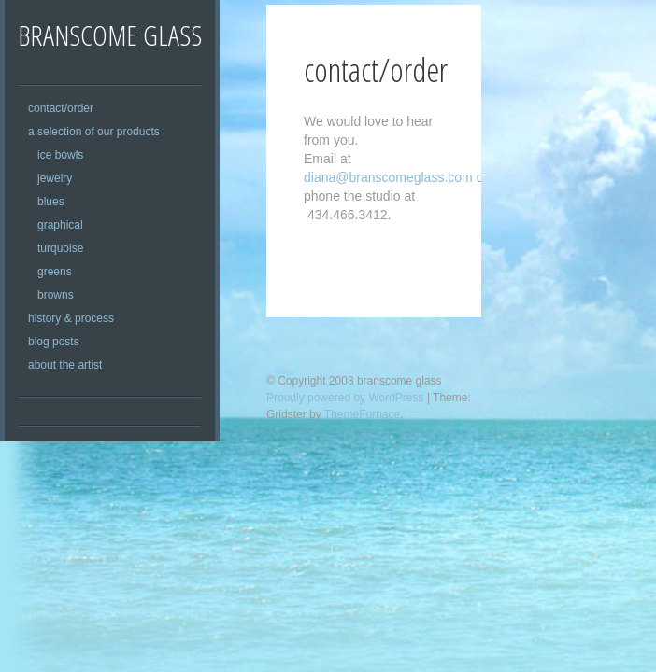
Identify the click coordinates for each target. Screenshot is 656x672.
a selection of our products (94, 131)
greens (54, 271)
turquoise (60, 248)
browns (55, 294)
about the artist (65, 364)
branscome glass (110, 35)
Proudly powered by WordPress (345, 397)
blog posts (53, 341)
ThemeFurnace (362, 414)
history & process (71, 318)
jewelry (54, 178)
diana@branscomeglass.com (388, 177)
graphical (60, 224)
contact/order (60, 108)
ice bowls (60, 154)
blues (50, 201)
